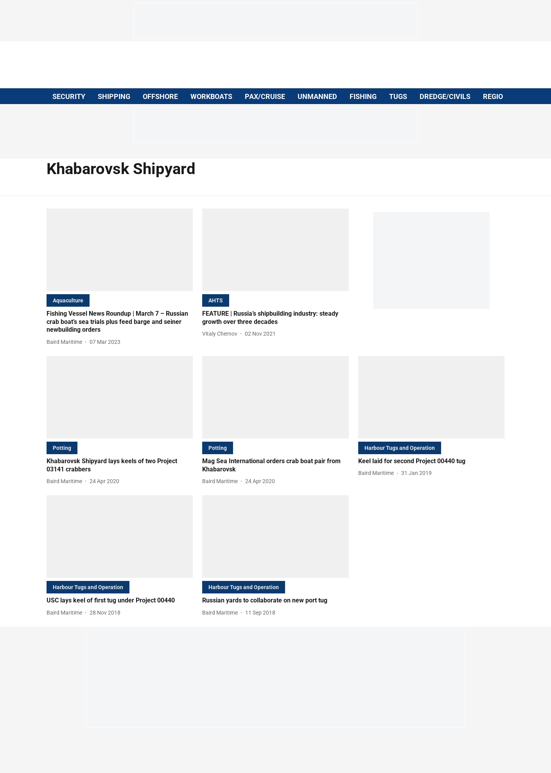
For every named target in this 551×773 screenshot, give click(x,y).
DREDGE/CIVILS (445, 96)
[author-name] (66, 342)
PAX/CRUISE (265, 96)
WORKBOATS (211, 96)
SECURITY (68, 96)
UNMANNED (317, 96)
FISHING (363, 96)
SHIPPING (114, 96)
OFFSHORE (160, 96)
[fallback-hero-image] (120, 250)
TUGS (398, 96)
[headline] (120, 322)
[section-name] (68, 300)
